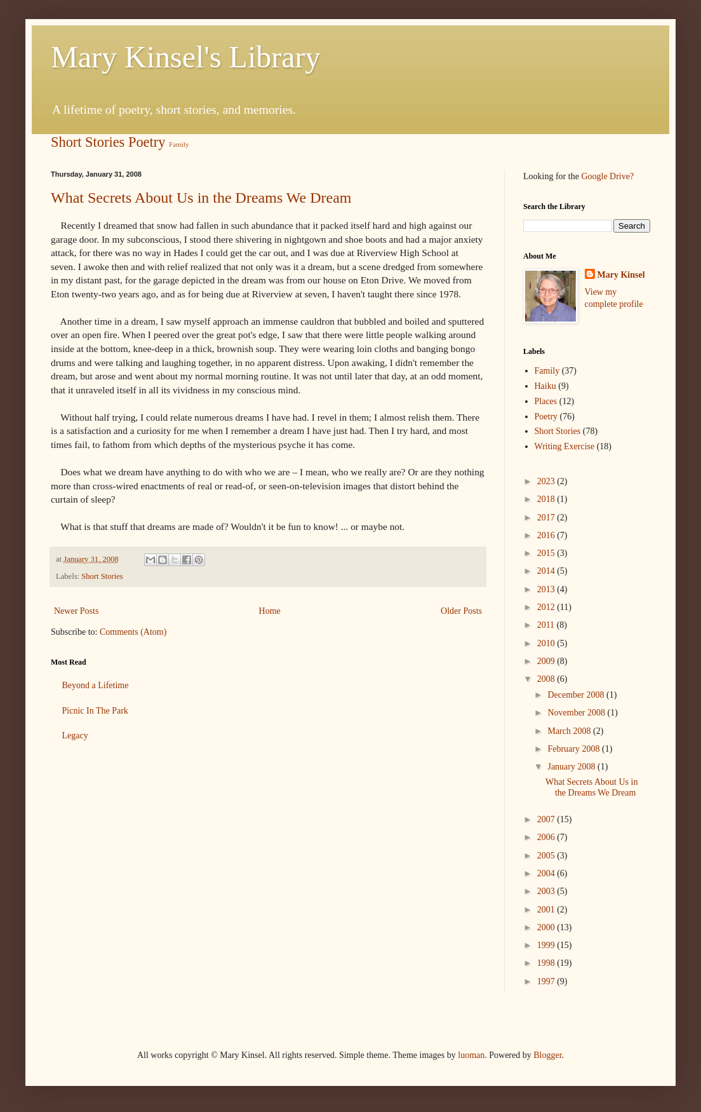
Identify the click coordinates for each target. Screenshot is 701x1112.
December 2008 (576, 695)
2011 (547, 625)
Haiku (545, 386)
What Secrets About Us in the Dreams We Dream (201, 197)
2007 (547, 819)
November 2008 (577, 712)
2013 (547, 589)
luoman (471, 1055)
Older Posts (461, 611)
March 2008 (570, 731)
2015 (547, 553)
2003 (547, 891)
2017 (547, 517)
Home (270, 611)
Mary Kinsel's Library (186, 57)
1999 (547, 945)
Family (179, 144)
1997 (547, 981)
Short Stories (87, 142)
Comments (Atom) (133, 632)
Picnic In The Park (95, 710)
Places (546, 401)
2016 (547, 535)
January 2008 (572, 766)
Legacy (75, 735)
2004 (547, 873)
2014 (547, 571)
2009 (547, 661)
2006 (547, 837)
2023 (547, 481)
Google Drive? (607, 176)
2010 (547, 643)
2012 (547, 607)
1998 (547, 963)
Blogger (547, 1055)
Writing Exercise (565, 446)
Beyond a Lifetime (95, 685)
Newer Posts (76, 611)
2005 (547, 855)
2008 (547, 679)
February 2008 (574, 749)
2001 (547, 909)
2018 (547, 499)
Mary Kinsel (621, 275)
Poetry (146, 142)
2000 (547, 927)
